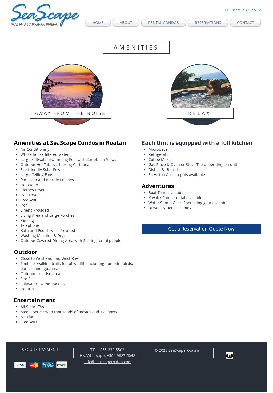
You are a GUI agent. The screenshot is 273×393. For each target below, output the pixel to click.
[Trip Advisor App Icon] (229, 356)
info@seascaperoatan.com (107, 361)
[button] (126, 22)
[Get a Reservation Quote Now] (201, 229)
